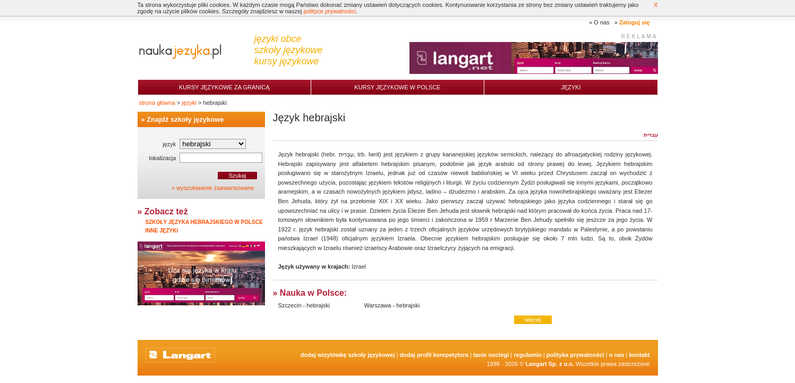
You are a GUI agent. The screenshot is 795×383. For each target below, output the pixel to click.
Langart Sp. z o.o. (549, 364)
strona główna (157, 102)
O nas (601, 22)
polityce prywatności (330, 11)
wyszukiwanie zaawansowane (215, 188)
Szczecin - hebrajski (304, 305)
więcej (533, 320)
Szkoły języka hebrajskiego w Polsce (204, 222)
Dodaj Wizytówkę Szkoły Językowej (348, 355)
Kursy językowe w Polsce (397, 87)
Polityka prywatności (575, 355)
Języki (570, 87)
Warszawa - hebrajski (392, 305)
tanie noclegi (491, 355)
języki (189, 102)
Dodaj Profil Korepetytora (434, 355)
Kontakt (639, 355)
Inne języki (162, 231)
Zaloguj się (634, 22)
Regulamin (528, 355)
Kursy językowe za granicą (224, 87)
